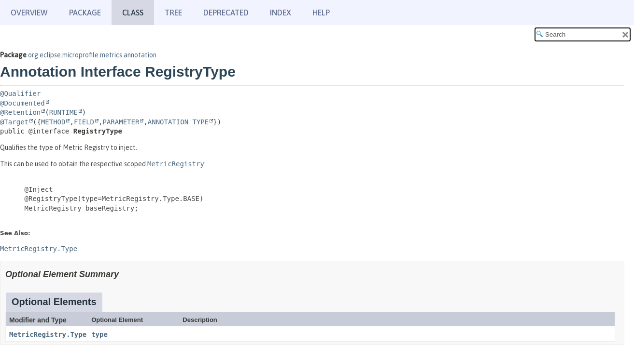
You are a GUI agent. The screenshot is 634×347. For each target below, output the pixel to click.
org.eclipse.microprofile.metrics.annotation (92, 55)
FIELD (84, 122)
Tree (173, 12)
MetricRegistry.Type (47, 334)
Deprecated (226, 12)
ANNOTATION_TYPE (178, 122)
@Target (14, 122)
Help (321, 12)
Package (85, 12)
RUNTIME (63, 112)
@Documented (22, 103)
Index (280, 12)
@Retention (20, 112)
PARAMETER (120, 122)
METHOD (53, 122)
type (99, 334)
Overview (29, 12)
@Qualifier (20, 93)
